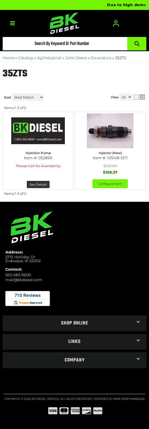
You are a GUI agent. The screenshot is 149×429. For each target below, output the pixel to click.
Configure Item (110, 184)
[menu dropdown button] (12, 23)
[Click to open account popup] (116, 23)
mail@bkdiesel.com (23, 280)
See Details (38, 184)
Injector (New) (110, 153)
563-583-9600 (18, 275)
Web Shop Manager (129, 399)
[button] (74, 43)
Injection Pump (38, 153)
